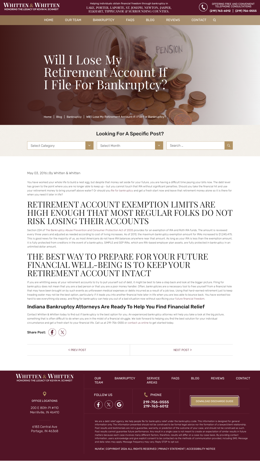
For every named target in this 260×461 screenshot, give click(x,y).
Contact (199, 20)
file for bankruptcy (122, 190)
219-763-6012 (156, 406)
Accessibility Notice (201, 449)
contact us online (138, 322)
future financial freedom (189, 298)
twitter (63, 332)
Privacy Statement (171, 449)
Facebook (98, 404)
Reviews (173, 20)
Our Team (73, 20)
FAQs (130, 20)
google (119, 404)
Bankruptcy (103, 20)
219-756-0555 (156, 402)
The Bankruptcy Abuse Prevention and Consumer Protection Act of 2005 (89, 230)
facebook (52, 332)
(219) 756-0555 (246, 10)
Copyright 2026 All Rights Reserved (131, 449)
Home (48, 20)
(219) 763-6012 (220, 10)
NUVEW (99, 449)
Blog (150, 20)
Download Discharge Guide (214, 401)
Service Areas (154, 380)
